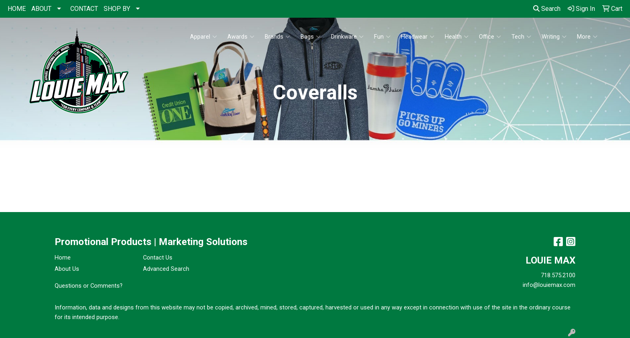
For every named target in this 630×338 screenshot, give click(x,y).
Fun (382, 36)
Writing (554, 36)
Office (490, 36)
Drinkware (347, 36)
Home (63, 257)
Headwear (417, 36)
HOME (17, 8)
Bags (311, 36)
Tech (521, 36)
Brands (277, 36)
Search (546, 8)
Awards (240, 36)
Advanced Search (166, 268)
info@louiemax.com (549, 285)
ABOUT (41, 8)
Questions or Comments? (89, 285)
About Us (67, 268)
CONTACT (84, 8)
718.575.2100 (558, 275)
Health (456, 36)
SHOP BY (117, 8)
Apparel (203, 36)
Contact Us (157, 257)
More (587, 36)
